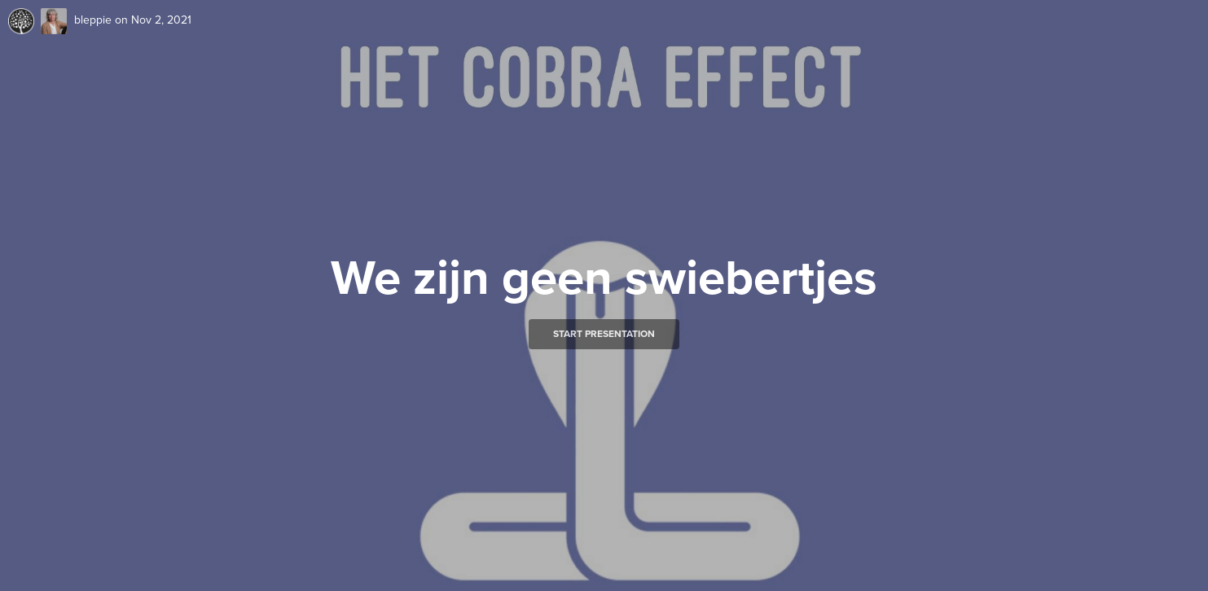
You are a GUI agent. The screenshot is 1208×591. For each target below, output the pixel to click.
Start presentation (604, 333)
